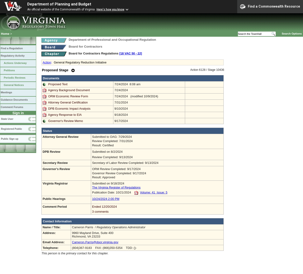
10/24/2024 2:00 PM (105, 199)
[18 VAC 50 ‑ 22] (130, 53)
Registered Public (11, 128)
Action (47, 62)
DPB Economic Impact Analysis (69, 108)
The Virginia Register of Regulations (116, 187)
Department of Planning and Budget (59, 4)
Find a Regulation (12, 48)
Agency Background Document (69, 90)
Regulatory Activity (13, 55)
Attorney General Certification (68, 102)
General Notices (14, 85)
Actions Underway (15, 63)
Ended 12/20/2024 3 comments (157, 209)
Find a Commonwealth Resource (270, 6)
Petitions (9, 70)
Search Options (292, 33)
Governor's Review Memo (65, 121)
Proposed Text (58, 84)
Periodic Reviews (15, 77)
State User (7, 118)
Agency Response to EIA (65, 115)
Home (5, 34)
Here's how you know (110, 9)
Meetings (6, 92)
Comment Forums (12, 107)
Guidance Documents (14, 99)
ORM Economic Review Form (68, 96)
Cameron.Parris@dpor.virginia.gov (95, 242)
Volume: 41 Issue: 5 (153, 192)
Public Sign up (9, 138)
